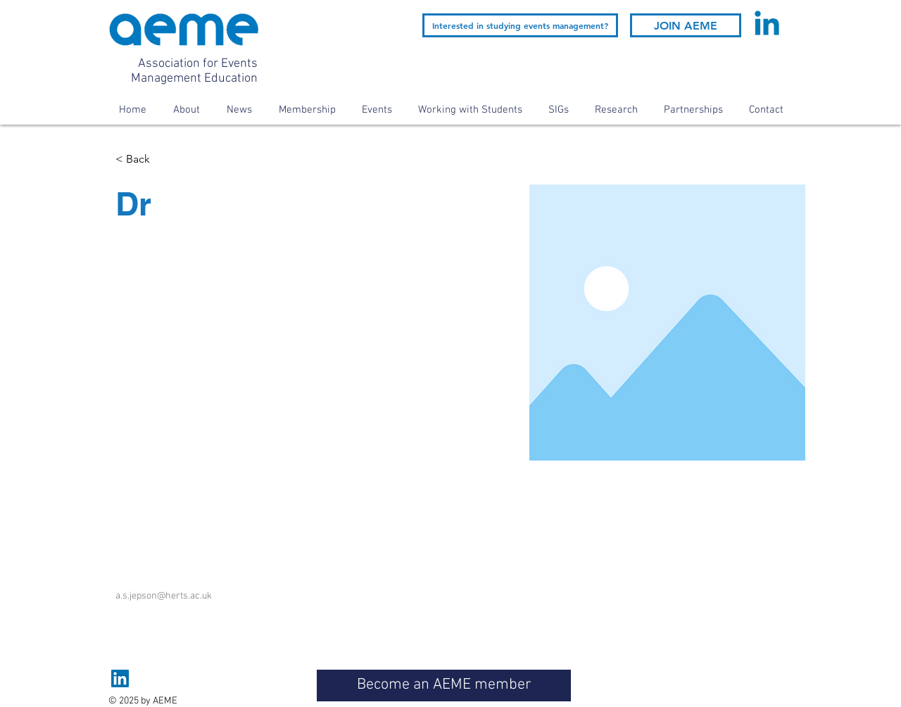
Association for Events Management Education (194, 71)
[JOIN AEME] (685, 25)
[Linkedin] (767, 26)
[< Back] (143, 159)
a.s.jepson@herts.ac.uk (163, 596)
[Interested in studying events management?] (520, 25)
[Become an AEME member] (444, 685)
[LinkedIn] (120, 678)
